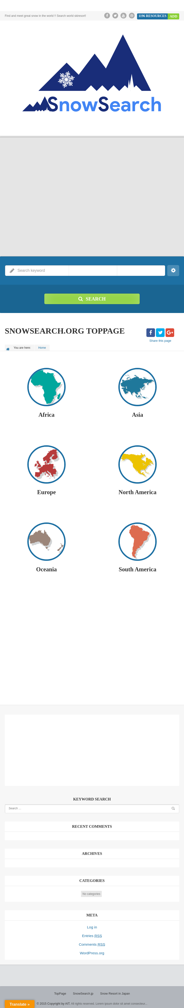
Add (173, 15)
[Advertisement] (92, 643)
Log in (92, 926)
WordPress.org (92, 951)
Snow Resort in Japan (114, 991)
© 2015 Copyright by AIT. (53, 1000)
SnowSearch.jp (83, 991)
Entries (92, 935)
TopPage (61, 991)
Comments (92, 943)
